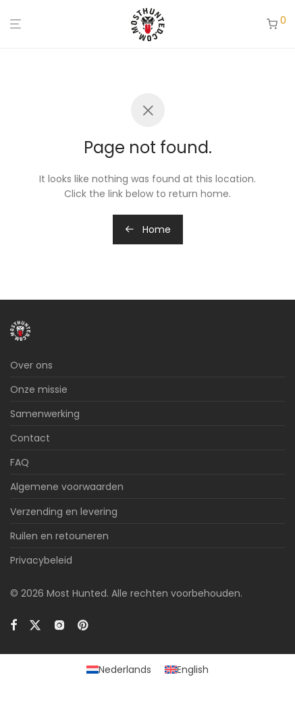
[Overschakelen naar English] (186, 669)
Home (148, 229)
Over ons (31, 365)
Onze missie (39, 389)
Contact (30, 438)
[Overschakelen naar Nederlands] (119, 669)
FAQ (19, 462)
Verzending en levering (63, 511)
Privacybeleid (41, 560)
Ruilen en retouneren (59, 536)
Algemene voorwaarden (67, 486)
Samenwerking (45, 414)
